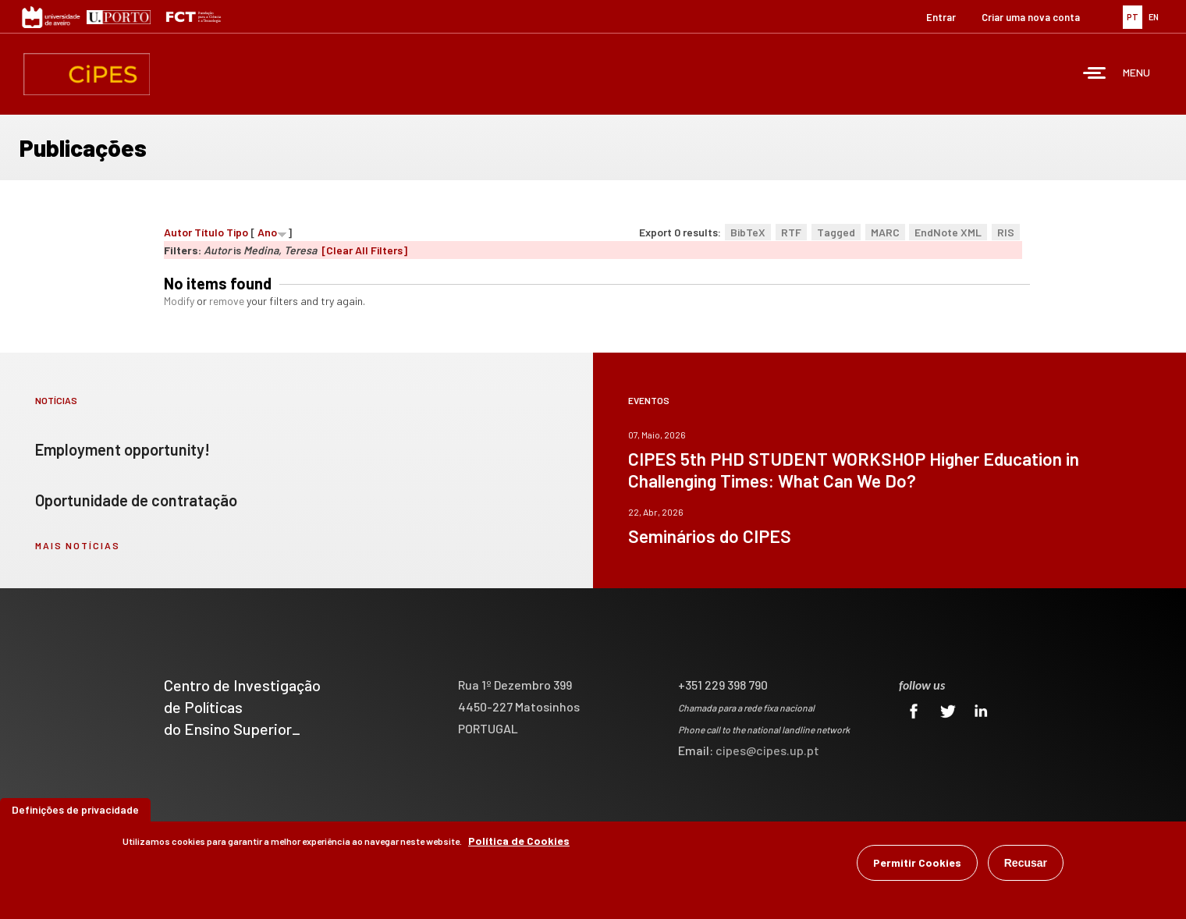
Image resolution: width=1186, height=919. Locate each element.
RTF (791, 232)
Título (209, 232)
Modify (179, 300)
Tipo (237, 232)
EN (1154, 17)
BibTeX (747, 232)
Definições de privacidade (75, 811)
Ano (267, 232)
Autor (178, 232)
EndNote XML (948, 232)
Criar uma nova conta (1031, 17)
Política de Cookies (519, 843)
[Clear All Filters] (364, 250)
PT (1132, 17)
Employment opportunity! (122, 449)
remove (226, 300)
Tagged (836, 232)
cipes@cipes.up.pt (767, 750)
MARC (885, 232)
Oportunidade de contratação (136, 500)
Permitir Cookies (917, 864)
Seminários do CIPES (709, 536)
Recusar (1025, 865)
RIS (1005, 232)
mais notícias (77, 545)
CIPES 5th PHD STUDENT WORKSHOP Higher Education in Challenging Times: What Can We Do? (853, 469)
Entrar (941, 17)
